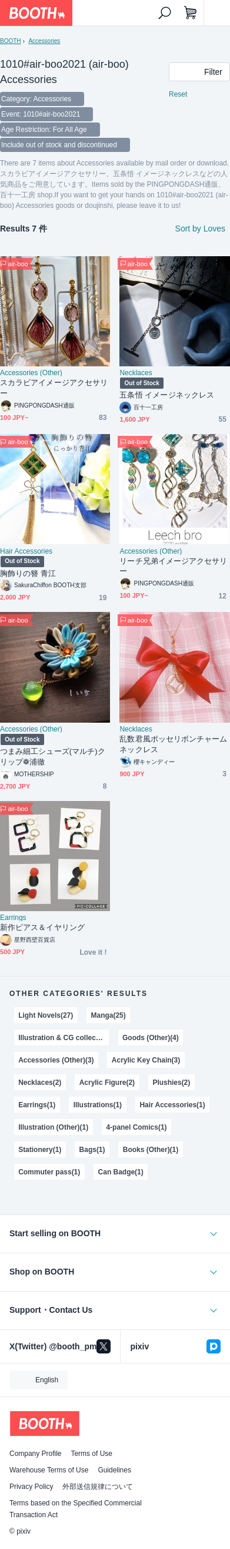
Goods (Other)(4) (150, 1038)
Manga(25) (108, 1015)
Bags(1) (92, 1150)
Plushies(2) (171, 1082)
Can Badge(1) (121, 1172)
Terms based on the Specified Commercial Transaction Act (75, 1509)
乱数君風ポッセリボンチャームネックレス (173, 744)
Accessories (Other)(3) (56, 1060)
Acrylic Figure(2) (107, 1082)
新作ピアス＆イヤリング (42, 927)
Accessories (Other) (31, 372)
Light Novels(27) (45, 1015)
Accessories (44, 41)
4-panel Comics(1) (136, 1127)
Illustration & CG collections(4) (63, 1038)
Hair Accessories (26, 551)
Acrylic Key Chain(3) (146, 1060)
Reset (178, 94)
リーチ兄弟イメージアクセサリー (173, 566)
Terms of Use (91, 1453)
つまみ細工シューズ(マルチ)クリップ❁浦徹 (52, 756)
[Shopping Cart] (191, 13)
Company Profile (35, 1453)
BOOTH (10, 41)
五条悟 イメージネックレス (166, 394)
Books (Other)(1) (150, 1150)
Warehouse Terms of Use (48, 1470)
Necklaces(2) (39, 1082)
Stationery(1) (39, 1150)
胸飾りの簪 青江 (28, 573)
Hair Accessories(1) (172, 1105)
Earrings (13, 917)
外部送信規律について (97, 1486)
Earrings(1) (36, 1105)
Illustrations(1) (98, 1105)
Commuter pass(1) (49, 1172)
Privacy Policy (31, 1486)
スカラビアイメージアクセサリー (54, 388)
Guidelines (114, 1470)
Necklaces (135, 372)
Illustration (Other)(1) (53, 1127)
